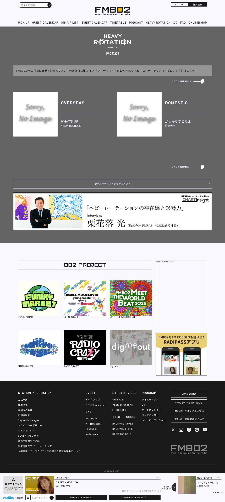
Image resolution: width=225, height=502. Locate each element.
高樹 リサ (65, 486)
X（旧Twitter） (94, 423)
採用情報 (23, 405)
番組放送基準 (25, 410)
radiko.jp (117, 399)
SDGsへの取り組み (28, 436)
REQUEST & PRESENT (81, 497)
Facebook (91, 429)
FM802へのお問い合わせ (189, 402)
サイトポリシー (26, 430)
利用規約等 (19, 498)
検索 (49, 5)
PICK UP (23, 22)
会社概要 (23, 399)
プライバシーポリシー (30, 425)
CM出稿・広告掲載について (189, 419)
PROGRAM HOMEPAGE (134, 497)
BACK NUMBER (181, 81)
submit (51, 497)
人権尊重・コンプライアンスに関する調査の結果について (49, 451)
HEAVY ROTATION (158, 22)
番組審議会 (24, 415)
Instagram (92, 434)
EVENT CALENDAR (94, 22)
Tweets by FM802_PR (165, 262)
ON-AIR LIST (70, 22)
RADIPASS (92, 418)
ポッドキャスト (150, 415)
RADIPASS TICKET (122, 423)
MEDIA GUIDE (189, 394)
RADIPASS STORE (122, 429)
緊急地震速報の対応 (29, 441)
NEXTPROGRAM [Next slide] (167, 488)
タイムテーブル (150, 399)
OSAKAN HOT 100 (67, 482)
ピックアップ (93, 399)
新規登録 (197, 4)
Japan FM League (29, 420)
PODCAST (136, 22)
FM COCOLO (119, 410)
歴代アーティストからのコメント (112, 183)
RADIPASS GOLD (122, 434)
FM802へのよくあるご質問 (189, 411)
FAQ (183, 22)
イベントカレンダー (96, 405)
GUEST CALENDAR (45, 22)
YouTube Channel (123, 405)
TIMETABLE (118, 22)
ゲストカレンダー (151, 410)
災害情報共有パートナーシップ (35, 446)
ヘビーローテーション (154, 420)
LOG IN (179, 4)
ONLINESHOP (198, 22)
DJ (175, 22)
